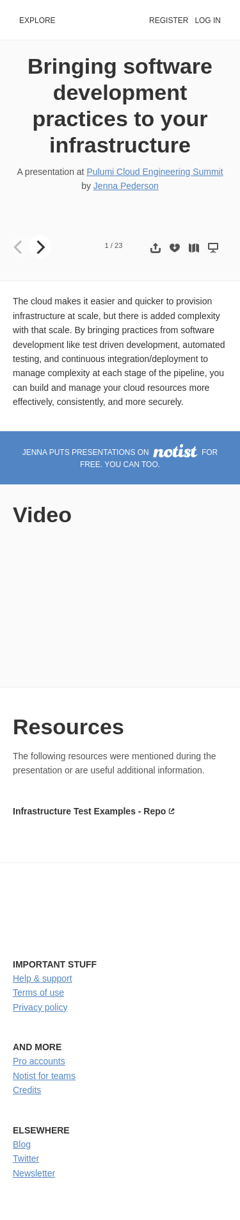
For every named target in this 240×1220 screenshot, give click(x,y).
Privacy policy (40, 1007)
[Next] (39, 246)
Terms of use (38, 992)
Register (168, 20)
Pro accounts (39, 1061)
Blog (22, 1144)
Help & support (42, 978)
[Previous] (19, 246)
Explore (37, 20)
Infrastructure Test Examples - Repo (89, 811)
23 (118, 245)
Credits (27, 1090)
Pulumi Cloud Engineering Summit (154, 172)
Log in (208, 20)
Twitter (26, 1158)
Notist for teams (44, 1076)
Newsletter (34, 1173)
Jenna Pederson (126, 186)
